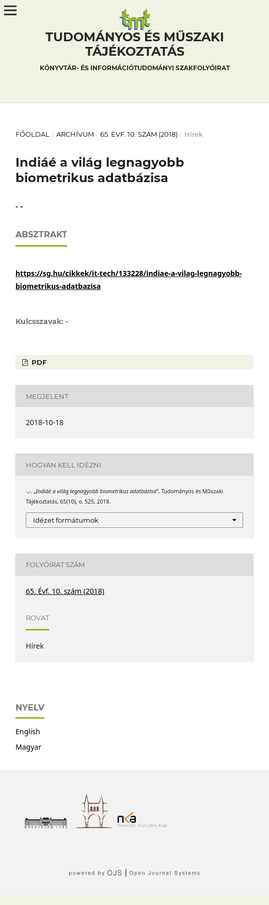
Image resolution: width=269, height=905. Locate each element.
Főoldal (32, 134)
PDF (37, 362)
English (27, 731)
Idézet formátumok (66, 520)
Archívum (75, 134)
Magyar (28, 747)
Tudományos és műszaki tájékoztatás (135, 52)
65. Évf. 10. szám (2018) (139, 134)
